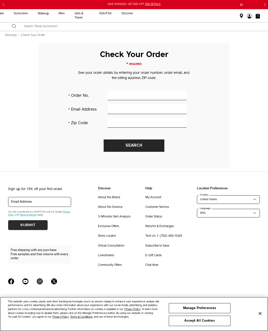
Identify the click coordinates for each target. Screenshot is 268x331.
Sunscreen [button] (127, 13)
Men (168, 13)
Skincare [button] (105, 13)
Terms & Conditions (81, 317)
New (86, 13)
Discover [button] (234, 13)
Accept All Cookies (199, 320)
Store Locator (107, 235)
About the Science (110, 207)
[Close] (260, 313)
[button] (258, 16)
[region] (134, 314)
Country (204, 195)
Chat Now (151, 265)
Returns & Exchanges (159, 226)
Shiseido (11, 35)
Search (134, 146)
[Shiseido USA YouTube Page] (25, 281)
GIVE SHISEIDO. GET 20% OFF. (134, 4)
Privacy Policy (132, 309)
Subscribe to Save (157, 245)
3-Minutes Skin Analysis (114, 216)
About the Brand (109, 197)
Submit (28, 225)
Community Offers (110, 265)
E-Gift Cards (153, 255)
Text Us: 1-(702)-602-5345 (163, 235)
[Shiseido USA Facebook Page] (11, 281)
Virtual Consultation (111, 245)
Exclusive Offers (108, 226)
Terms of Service (28, 215)
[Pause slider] (241, 5)
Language (205, 208)
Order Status (153, 216)
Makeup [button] (150, 13)
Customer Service (157, 207)
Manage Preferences (199, 308)
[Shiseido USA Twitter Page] (54, 281)
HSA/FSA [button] (212, 13)
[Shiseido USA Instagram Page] (40, 281)
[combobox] (138, 26)
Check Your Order (33, 35)
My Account (153, 197)
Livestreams (106, 255)
